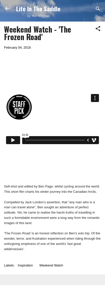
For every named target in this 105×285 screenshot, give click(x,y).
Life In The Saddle (38, 8)
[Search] (98, 9)
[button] (98, 29)
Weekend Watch (51, 265)
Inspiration (25, 265)
